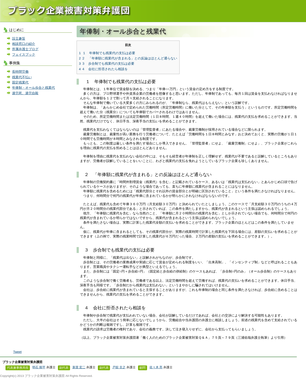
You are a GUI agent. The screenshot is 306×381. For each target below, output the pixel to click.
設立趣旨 (18, 38)
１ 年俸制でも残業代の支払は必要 (107, 53)
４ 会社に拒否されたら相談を (103, 69)
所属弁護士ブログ (25, 49)
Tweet (17, 352)
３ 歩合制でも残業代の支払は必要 (107, 63)
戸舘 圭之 (119, 367)
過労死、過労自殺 (25, 93)
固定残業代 (20, 82)
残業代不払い (22, 77)
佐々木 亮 (156, 367)
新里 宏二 (79, 367)
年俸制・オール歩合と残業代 (33, 87)
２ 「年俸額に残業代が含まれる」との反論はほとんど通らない (128, 58)
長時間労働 (20, 71)
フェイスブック (23, 54)
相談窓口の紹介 (23, 44)
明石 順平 (38, 367)
